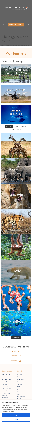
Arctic (18, 390)
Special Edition (6, 373)
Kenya (19, 375)
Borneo (19, 387)
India (18, 385)
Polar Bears (5, 396)
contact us (14, 354)
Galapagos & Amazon (21, 396)
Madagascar (21, 378)
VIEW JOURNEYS (16, 96)
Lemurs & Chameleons (6, 383)
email (14, 350)
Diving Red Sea (6, 398)
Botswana (20, 373)
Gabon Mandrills (7, 389)
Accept (16, 415)
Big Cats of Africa (7, 378)
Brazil (18, 392)
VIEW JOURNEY (16, 76)
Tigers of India (6, 380)
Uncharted (5, 375)
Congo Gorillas (6, 387)
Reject (16, 419)
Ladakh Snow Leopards (6, 392)
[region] (16, 411)
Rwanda (19, 380)
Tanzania (19, 383)
